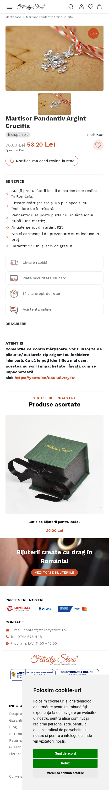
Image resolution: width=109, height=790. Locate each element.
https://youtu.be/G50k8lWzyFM (45, 377)
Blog (13, 727)
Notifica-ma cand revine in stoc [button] (41, 160)
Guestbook (18, 747)
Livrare (15, 754)
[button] (81, 6)
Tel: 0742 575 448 (23, 637)
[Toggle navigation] (9, 6)
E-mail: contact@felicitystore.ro (35, 630)
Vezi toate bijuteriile (54, 572)
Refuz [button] (65, 763)
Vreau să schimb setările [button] (65, 773)
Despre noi (18, 714)
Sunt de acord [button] (65, 753)
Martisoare (13, 17)
